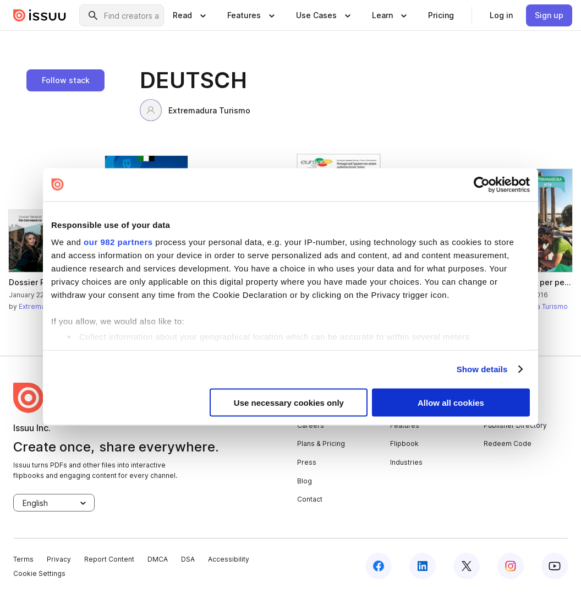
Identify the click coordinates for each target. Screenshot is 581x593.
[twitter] (466, 566)
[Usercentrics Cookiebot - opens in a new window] (482, 184)
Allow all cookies (451, 402)
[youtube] (554, 566)
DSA (188, 559)
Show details (482, 369)
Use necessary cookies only (289, 402)
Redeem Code (507, 443)
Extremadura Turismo (195, 110)
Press (306, 462)
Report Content (109, 559)
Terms (23, 559)
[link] (441, 15)
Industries (406, 462)
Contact (309, 499)
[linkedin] (422, 566)
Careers (310, 425)
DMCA (157, 559)
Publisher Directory (515, 425)
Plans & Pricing (321, 443)
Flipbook (404, 443)
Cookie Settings (39, 573)
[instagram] (510, 566)
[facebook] (378, 566)
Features (404, 425)
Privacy (59, 559)
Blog (304, 481)
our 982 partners (118, 242)
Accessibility (228, 559)
